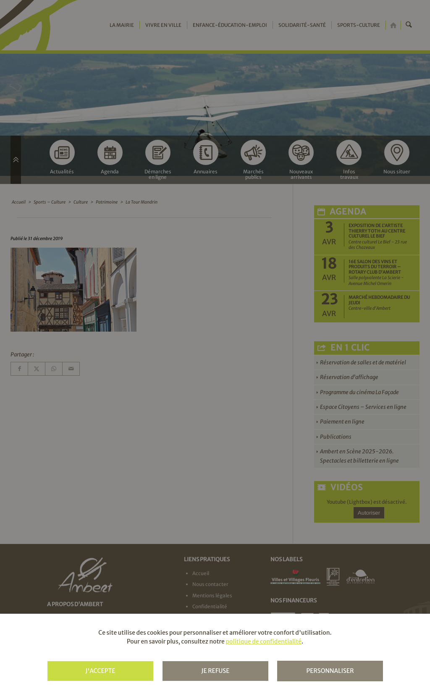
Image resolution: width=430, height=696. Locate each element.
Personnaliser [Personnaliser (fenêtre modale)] (330, 671)
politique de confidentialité (263, 641)
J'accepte (100, 671)
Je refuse (215, 671)
